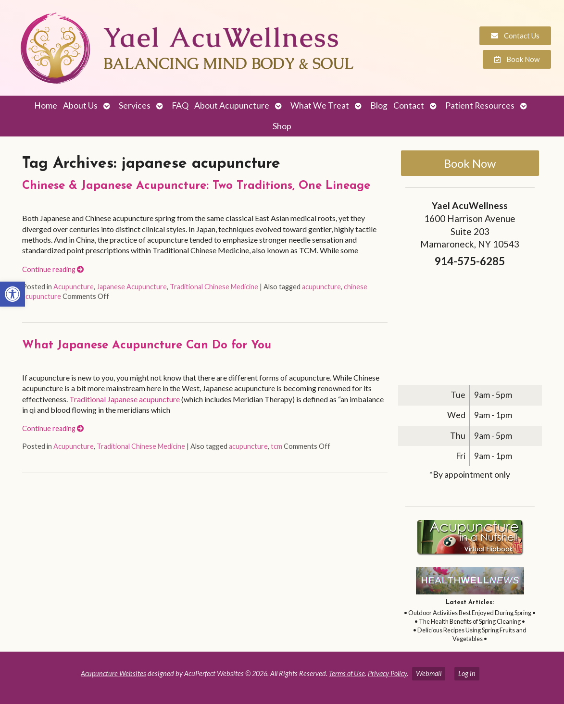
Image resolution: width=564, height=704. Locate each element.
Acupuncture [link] (73, 287)
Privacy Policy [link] (387, 673)
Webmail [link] (428, 673)
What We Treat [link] (319, 105)
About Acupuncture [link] (231, 105)
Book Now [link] (470, 163)
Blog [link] (379, 105)
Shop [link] (282, 126)
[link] (12, 294)
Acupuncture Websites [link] (113, 673)
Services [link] (134, 105)
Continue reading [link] (53, 269)
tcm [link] (276, 446)
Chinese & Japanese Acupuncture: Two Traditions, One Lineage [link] (196, 186)
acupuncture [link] (321, 287)
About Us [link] (80, 105)
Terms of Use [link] (347, 673)
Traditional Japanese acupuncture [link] (124, 399)
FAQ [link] (180, 105)
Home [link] (45, 105)
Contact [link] (408, 105)
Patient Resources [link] (479, 105)
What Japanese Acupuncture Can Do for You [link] (146, 345)
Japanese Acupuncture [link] (132, 287)
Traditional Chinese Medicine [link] (214, 287)
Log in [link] (467, 673)
